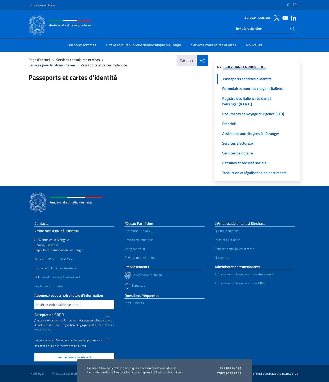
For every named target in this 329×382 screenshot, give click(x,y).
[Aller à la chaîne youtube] (284, 17)
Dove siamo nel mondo (140, 257)
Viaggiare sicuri (134, 248)
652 (71, 259)
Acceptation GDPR (49, 314)
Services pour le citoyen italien (52, 65)
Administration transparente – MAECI (241, 283)
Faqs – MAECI (134, 302)
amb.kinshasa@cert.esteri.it (61, 277)
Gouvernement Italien (42, 5)
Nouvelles (221, 257)
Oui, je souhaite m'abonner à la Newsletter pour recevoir (68, 340)
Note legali (37, 373)
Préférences (230, 368)
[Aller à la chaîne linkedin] (292, 17)
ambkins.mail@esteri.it (61, 268)
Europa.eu (134, 285)
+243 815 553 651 (53, 259)
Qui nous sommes (227, 230)
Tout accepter (229, 373)
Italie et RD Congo (227, 239)
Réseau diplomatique (138, 239)
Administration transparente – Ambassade (244, 274)
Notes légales (42, 329)
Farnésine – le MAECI (139, 230)
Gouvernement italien (143, 274)
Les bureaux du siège (48, 286)
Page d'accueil (40, 59)
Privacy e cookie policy (66, 373)
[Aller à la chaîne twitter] (276, 17)
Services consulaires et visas (78, 59)
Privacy (109, 325)
